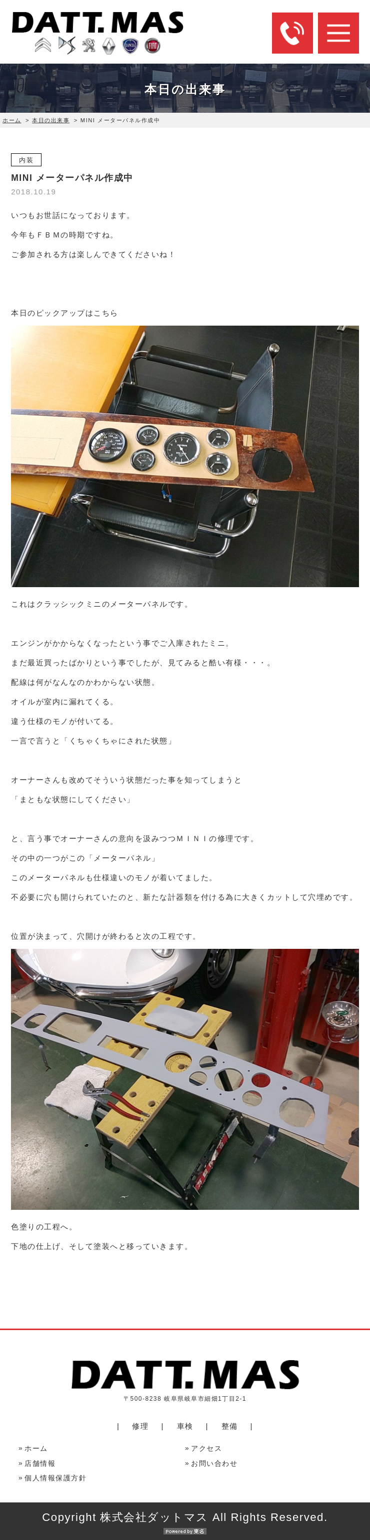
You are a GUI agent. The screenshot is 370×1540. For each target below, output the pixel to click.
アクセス (206, 1448)
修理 (140, 1426)
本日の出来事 (51, 120)
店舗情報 (40, 1463)
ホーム (12, 120)
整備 (230, 1426)
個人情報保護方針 (55, 1478)
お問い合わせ (214, 1463)
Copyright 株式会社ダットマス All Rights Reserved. (185, 1522)
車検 (185, 1426)
